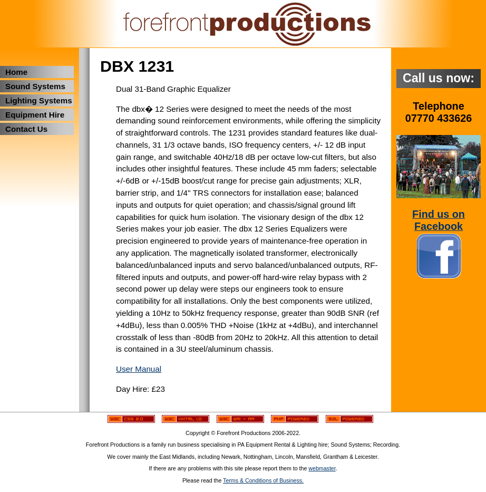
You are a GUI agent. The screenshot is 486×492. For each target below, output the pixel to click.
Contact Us (26, 128)
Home (16, 71)
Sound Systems (35, 86)
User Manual (138, 368)
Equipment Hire (34, 114)
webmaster (321, 468)
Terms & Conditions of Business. (263, 480)
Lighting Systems (38, 100)
